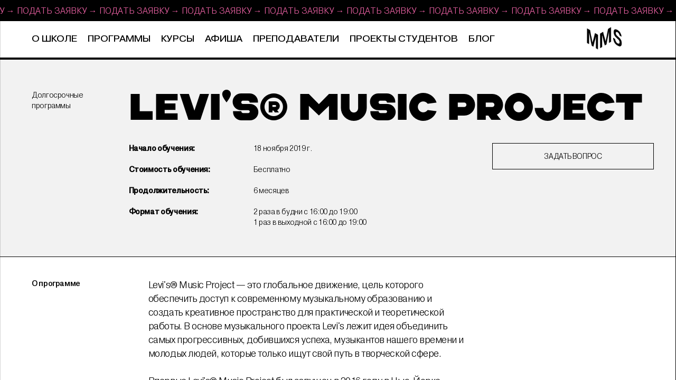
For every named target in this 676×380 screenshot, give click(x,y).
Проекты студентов (404, 39)
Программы (119, 39)
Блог (481, 39)
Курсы (177, 39)
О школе (54, 39)
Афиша (223, 39)
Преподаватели (296, 39)
